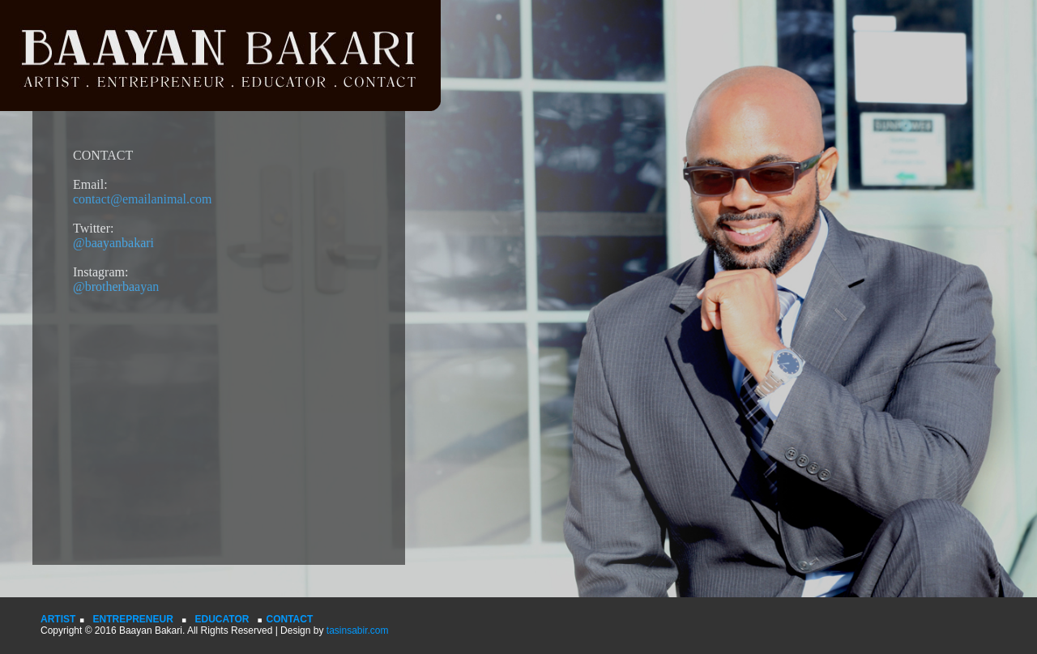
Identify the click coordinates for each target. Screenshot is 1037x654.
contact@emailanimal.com (142, 199)
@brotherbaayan (116, 286)
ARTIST (58, 619)
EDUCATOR (222, 619)
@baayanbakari (113, 243)
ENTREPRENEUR (132, 619)
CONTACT (290, 619)
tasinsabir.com (355, 630)
